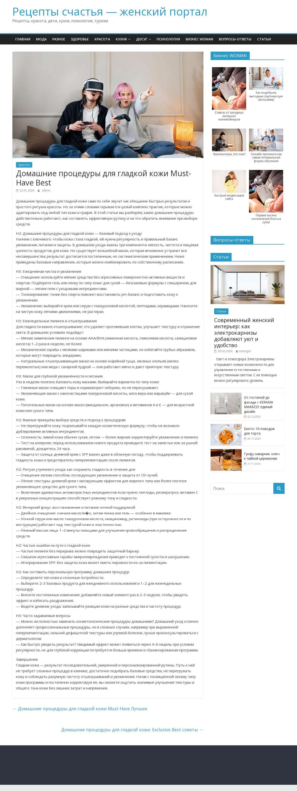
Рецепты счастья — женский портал (109, 11)
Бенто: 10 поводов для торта (259, 431)
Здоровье (80, 39)
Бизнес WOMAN (199, 39)
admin (46, 190)
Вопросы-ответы (235, 39)
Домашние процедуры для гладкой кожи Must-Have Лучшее (79, 708)
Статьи (264, 39)
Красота (102, 39)
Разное (58, 39)
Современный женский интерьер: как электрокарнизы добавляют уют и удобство (244, 332)
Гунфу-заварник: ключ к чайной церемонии (262, 456)
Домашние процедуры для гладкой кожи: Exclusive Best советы (132, 729)
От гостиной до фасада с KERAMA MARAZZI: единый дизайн (258, 404)
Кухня (121, 39)
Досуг (141, 39)
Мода (41, 39)
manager (245, 351)
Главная (22, 39)
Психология (168, 39)
